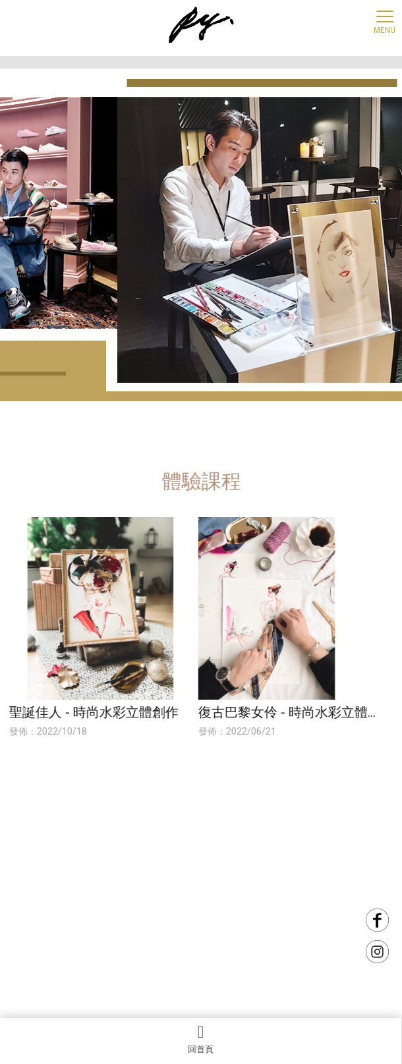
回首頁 (200, 1039)
